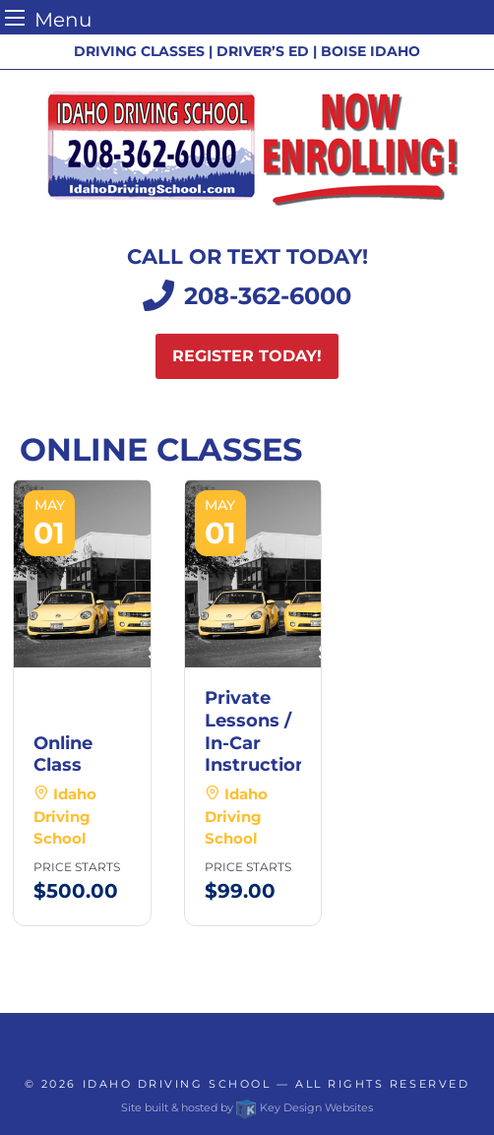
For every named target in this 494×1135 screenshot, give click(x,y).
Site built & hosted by (247, 1107)
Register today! (247, 356)
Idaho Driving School (177, 1084)
